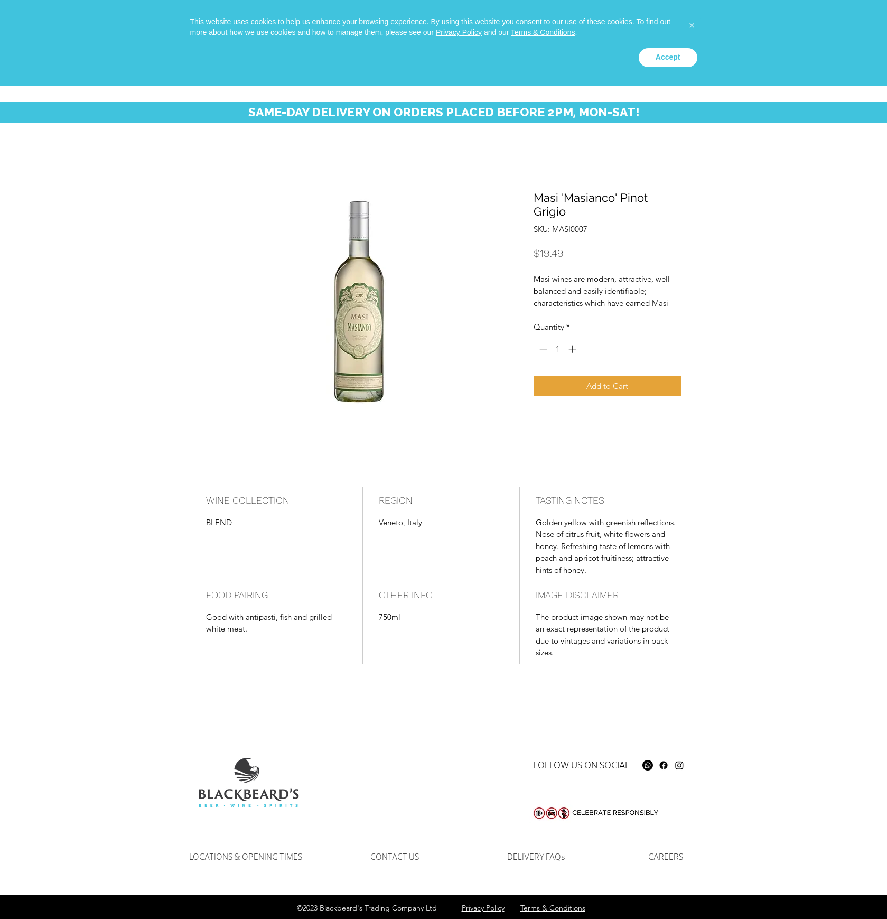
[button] (816, 31)
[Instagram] (679, 765)
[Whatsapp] (632, 24)
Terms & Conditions (543, 865)
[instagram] (663, 24)
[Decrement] (542, 349)
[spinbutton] (557, 349)
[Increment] (573, 349)
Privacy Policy (459, 865)
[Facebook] (663, 765)
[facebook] (647, 24)
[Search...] (730, 29)
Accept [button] (668, 890)
